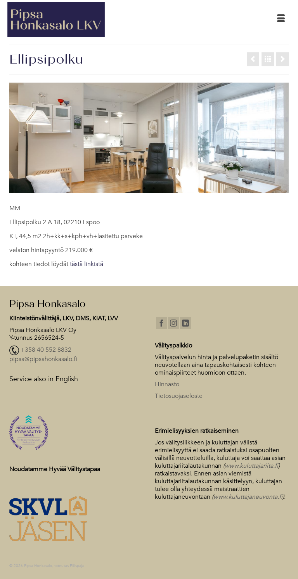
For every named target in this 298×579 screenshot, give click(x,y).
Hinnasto (167, 384)
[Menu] (281, 19)
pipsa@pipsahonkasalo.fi (43, 359)
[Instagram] (173, 323)
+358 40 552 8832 (46, 350)
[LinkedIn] (185, 323)
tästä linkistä (86, 264)
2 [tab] (154, 189)
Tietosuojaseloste (179, 396)
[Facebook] (161, 323)
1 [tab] (144, 189)
